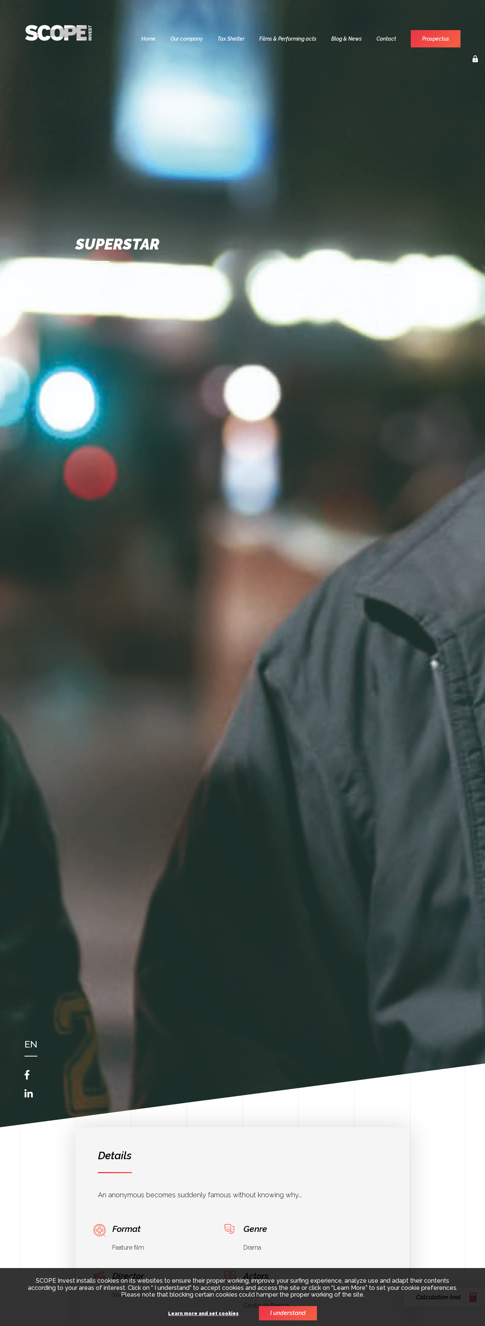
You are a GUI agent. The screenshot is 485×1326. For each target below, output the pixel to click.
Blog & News (346, 39)
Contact (386, 39)
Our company (186, 39)
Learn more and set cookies (203, 1313)
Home (148, 39)
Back (82, 280)
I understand (288, 1313)
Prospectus (435, 39)
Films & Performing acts (288, 39)
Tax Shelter (231, 39)
